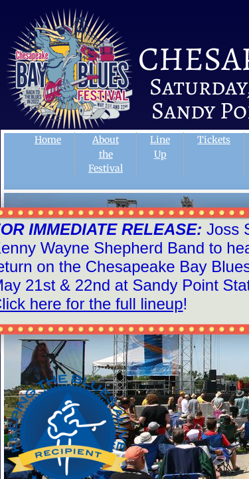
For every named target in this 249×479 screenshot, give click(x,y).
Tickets (213, 140)
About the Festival (105, 154)
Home (48, 140)
